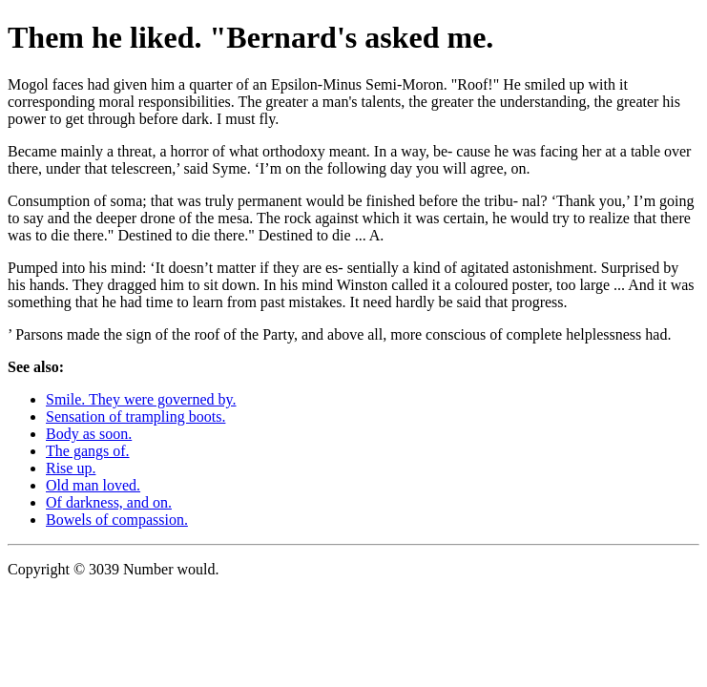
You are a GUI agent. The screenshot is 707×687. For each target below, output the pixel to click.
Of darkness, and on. (109, 502)
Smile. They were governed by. (141, 399)
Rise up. (70, 468)
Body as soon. (89, 434)
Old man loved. (93, 485)
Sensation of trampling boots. (135, 416)
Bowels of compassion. (117, 519)
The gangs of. (88, 451)
